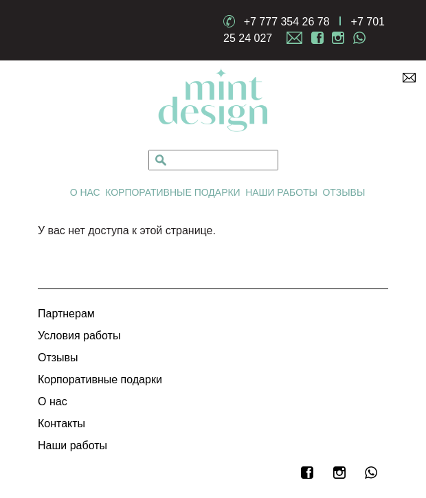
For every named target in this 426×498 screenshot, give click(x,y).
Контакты (61, 423)
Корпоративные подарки (172, 192)
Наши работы (281, 192)
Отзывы (343, 192)
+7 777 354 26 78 (287, 21)
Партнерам (66, 313)
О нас (85, 192)
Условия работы (79, 335)
